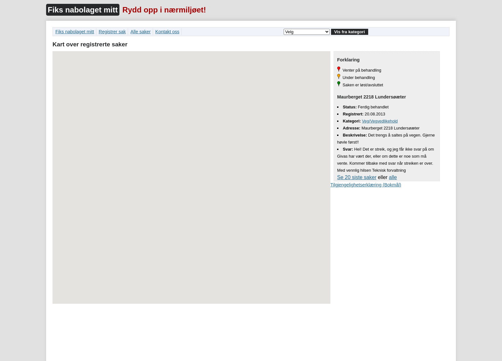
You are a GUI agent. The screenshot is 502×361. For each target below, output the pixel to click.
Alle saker (140, 31)
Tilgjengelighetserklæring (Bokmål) (365, 184)
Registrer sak (112, 31)
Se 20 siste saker (356, 177)
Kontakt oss (167, 31)
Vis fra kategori (349, 31)
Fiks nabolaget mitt (83, 9)
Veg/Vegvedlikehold (380, 121)
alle (393, 177)
